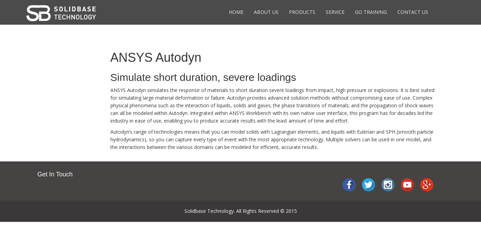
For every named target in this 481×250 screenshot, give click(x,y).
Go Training (371, 12)
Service (335, 12)
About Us (266, 12)
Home (236, 12)
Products (302, 12)
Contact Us (412, 12)
